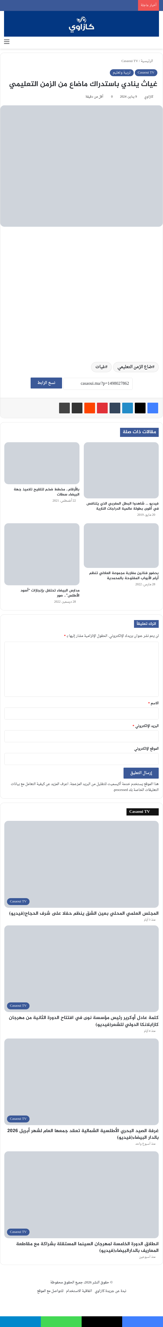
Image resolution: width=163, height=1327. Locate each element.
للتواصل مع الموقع (50, 1291)
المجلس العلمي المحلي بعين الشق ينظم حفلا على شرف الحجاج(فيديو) (84, 914)
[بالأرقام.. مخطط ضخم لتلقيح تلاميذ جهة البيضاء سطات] (41, 463)
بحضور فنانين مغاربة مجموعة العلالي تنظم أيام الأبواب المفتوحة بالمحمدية (124, 575)
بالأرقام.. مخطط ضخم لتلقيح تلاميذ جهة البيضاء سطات (46, 492)
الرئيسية (149, 61)
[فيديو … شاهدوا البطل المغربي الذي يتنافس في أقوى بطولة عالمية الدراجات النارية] (121, 470)
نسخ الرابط (46, 383)
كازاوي (148, 97)
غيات (100, 367)
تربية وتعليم (122, 72)
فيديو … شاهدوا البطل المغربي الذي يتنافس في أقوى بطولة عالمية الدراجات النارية (122, 506)
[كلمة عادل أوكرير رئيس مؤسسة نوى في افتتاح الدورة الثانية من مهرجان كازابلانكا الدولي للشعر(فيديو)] (81, 968)
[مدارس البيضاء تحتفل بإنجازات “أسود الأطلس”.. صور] (41, 554)
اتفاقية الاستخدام (79, 1291)
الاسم (153, 703)
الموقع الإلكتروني (146, 748)
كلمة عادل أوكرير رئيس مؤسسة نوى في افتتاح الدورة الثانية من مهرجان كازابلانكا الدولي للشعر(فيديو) (84, 1021)
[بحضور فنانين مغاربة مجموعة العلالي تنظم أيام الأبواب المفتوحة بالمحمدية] (121, 545)
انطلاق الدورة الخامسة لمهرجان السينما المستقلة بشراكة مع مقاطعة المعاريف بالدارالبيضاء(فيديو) (87, 1247)
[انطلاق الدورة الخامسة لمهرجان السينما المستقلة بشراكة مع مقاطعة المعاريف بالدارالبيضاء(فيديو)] (81, 1194)
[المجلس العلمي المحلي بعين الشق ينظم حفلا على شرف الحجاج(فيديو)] (81, 864)
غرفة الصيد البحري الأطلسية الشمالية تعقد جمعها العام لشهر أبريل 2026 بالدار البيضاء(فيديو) (83, 1134)
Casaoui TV (129, 61)
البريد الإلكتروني (146, 726)
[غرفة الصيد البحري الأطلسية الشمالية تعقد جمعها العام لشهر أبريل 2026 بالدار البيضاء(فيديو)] (81, 1081)
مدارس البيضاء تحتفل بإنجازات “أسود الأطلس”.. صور (49, 593)
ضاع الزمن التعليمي (134, 367)
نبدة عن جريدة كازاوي (110, 1291)
